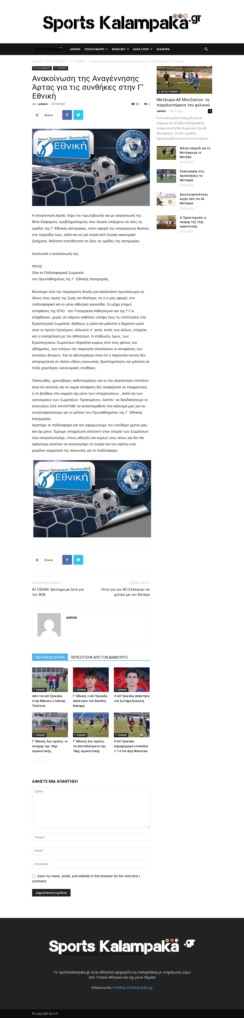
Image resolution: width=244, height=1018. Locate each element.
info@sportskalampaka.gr (133, 987)
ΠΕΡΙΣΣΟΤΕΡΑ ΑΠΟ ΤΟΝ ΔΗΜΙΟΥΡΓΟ (99, 657)
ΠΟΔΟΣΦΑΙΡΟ (96, 49)
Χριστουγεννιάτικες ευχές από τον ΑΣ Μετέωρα (194, 199)
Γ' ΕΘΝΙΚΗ (78, 61)
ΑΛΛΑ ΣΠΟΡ (143, 49)
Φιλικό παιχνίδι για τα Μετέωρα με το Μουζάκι (195, 153)
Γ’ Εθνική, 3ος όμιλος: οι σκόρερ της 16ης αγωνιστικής (50, 746)
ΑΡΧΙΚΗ (75, 49)
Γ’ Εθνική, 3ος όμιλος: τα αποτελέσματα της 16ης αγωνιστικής (89, 746)
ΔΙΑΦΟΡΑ (163, 49)
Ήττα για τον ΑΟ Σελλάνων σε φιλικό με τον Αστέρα (125, 592)
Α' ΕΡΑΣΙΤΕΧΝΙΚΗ (168, 91)
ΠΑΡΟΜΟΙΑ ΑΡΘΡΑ (50, 657)
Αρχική (37, 61)
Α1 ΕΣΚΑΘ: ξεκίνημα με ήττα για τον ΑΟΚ (58, 592)
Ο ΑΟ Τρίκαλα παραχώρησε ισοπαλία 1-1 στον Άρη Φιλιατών (131, 746)
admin (43, 104)
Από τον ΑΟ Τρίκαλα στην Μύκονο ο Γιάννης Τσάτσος (49, 701)
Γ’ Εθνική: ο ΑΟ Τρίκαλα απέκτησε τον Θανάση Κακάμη (90, 701)
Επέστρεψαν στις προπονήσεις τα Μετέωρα (192, 176)
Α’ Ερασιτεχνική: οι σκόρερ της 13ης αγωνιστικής (193, 222)
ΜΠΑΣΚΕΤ (120, 49)
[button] (206, 49)
